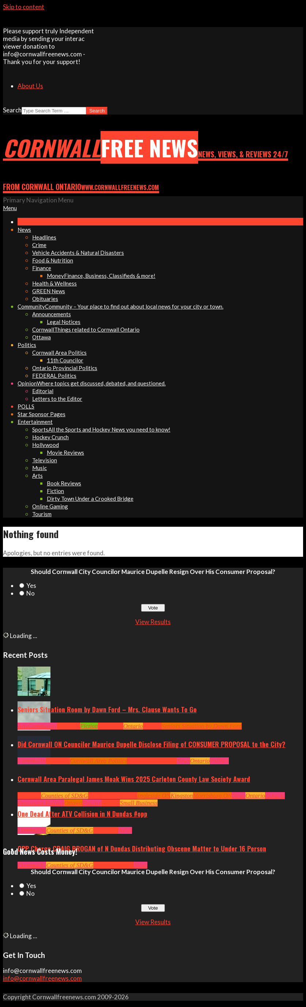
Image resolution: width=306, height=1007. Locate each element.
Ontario (133, 726)
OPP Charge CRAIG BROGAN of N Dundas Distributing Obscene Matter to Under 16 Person (142, 848)
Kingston (181, 795)
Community (42, 726)
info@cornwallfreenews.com (42, 978)
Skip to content (23, 7)
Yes (31, 585)
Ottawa (73, 802)
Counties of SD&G (64, 795)
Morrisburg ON (212, 795)
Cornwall (68, 726)
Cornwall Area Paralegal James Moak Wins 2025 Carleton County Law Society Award (134, 779)
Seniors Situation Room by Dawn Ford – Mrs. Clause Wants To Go (107, 709)
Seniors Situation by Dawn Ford (202, 726)
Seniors (152, 726)
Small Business (138, 802)
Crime (101, 865)
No (30, 593)
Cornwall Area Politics (98, 760)
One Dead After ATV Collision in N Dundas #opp (82, 813)
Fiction (89, 726)
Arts (23, 726)
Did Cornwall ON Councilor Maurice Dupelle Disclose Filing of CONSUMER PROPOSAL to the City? (152, 744)
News (183, 760)
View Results (153, 622)
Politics (219, 760)
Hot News (164, 760)
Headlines (110, 726)
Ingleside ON (153, 795)
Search (12, 110)
